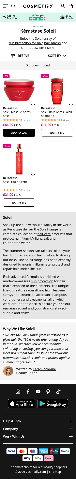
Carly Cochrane (44, 369)
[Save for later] (30, 103)
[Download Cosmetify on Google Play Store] (52, 403)
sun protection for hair (26, 43)
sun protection (42, 281)
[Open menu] (7, 6)
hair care (44, 234)
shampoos (29, 47)
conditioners (12, 299)
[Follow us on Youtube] (38, 392)
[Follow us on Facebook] (28, 392)
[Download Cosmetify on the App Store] (21, 403)
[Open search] (15, 6)
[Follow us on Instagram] (18, 392)
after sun (43, 294)
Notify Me (57, 132)
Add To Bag (19, 132)
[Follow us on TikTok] (58, 392)
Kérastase (38, 26)
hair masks (52, 43)
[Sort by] (57, 55)
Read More (46, 48)
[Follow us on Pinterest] (48, 392)
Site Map (55, 472)
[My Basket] (69, 6)
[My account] (61, 6)
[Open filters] (19, 56)
